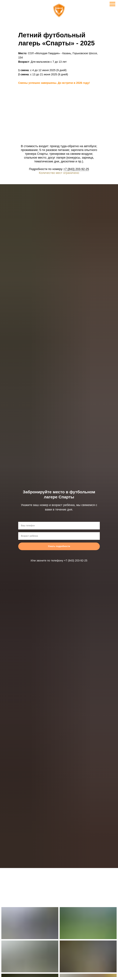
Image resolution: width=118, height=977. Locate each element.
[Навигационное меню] (112, 4)
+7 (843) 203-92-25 (76, 169)
